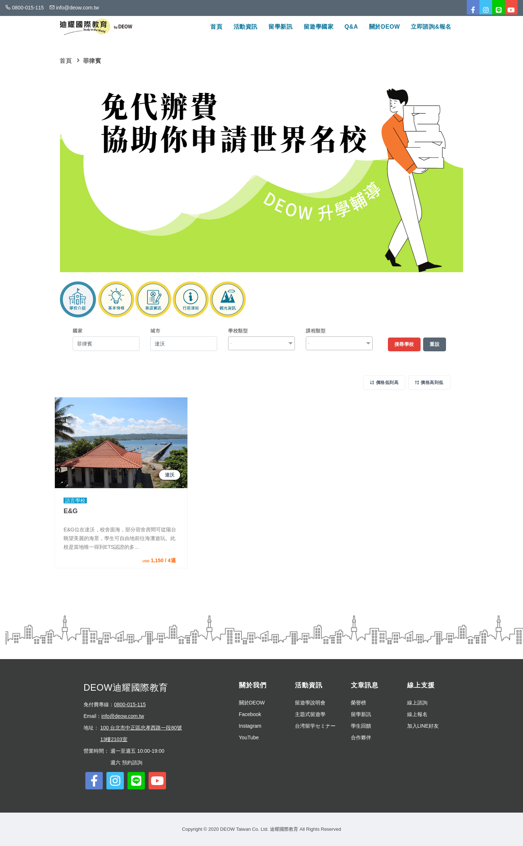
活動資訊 (246, 27)
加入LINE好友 (423, 726)
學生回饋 (361, 726)
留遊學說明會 (310, 703)
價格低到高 (384, 382)
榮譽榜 (358, 703)
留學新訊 (280, 27)
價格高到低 (429, 382)
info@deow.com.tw (122, 716)
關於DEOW (384, 27)
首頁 (216, 27)
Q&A (351, 27)
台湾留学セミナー (315, 726)
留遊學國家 (319, 27)
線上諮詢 (417, 703)
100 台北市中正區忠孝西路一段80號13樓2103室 (141, 733)
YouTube (249, 737)
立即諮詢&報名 (431, 27)
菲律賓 (92, 61)
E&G (71, 511)
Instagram (250, 726)
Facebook (250, 714)
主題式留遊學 (310, 714)
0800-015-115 (130, 704)
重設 (434, 344)
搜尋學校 (404, 344)
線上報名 (417, 714)
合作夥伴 (361, 737)
